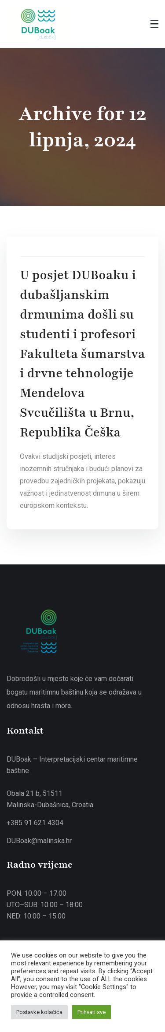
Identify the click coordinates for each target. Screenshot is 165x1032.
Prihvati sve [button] (91, 1012)
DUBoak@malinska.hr (39, 841)
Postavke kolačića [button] (39, 1012)
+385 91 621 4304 (35, 823)
